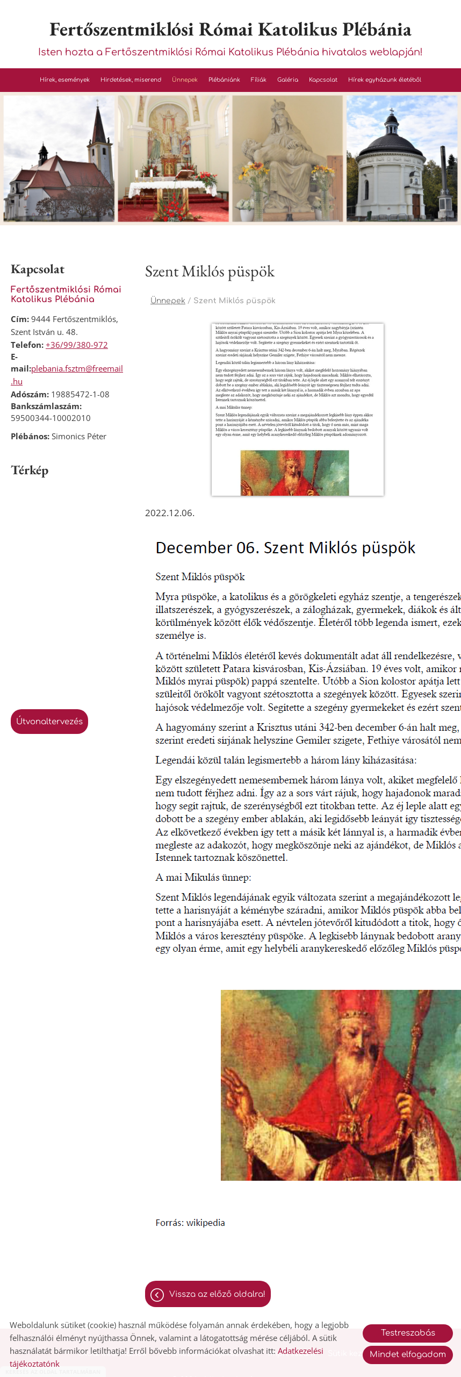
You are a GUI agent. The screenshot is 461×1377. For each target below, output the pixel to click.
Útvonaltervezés (49, 721)
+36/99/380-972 (77, 344)
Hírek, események (65, 80)
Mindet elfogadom (408, 1354)
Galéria (287, 80)
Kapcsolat (323, 80)
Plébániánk (224, 80)
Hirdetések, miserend (130, 80)
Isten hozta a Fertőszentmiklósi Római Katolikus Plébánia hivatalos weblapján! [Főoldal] (230, 37)
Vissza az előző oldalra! (217, 1294)
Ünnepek (185, 80)
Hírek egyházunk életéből (384, 80)
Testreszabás (408, 1333)
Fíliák (258, 80)
